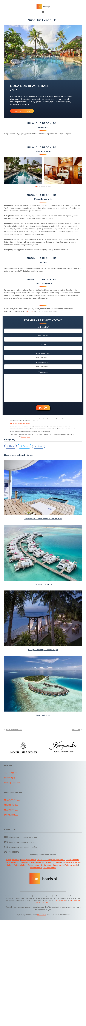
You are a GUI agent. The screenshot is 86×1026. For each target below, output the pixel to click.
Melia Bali (77, 730)
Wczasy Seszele (43, 860)
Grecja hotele (46, 865)
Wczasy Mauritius (72, 860)
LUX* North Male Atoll (43, 584)
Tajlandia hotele (71, 865)
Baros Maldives (43, 715)
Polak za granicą (25, 436)
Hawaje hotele (58, 865)
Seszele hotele (41, 862)
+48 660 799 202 (10, 773)
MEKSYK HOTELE (11, 810)
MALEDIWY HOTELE (12, 800)
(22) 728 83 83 (9, 778)
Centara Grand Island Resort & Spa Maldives (43, 519)
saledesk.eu (41, 915)
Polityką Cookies (60, 900)
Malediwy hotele (27, 862)
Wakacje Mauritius (12, 862)
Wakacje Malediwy (28, 860)
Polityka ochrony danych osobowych (20, 423)
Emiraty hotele (33, 865)
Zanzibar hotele (36, 868)
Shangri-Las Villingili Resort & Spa (43, 650)
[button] (43, 12)
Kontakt (30, 311)
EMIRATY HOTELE (11, 815)
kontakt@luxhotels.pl (12, 783)
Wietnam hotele (49, 868)
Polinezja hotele (20, 865)
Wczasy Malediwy (13, 860)
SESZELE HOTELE (11, 805)
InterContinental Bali (13, 730)
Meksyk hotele (68, 862)
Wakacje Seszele (58, 860)
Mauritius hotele (54, 862)
